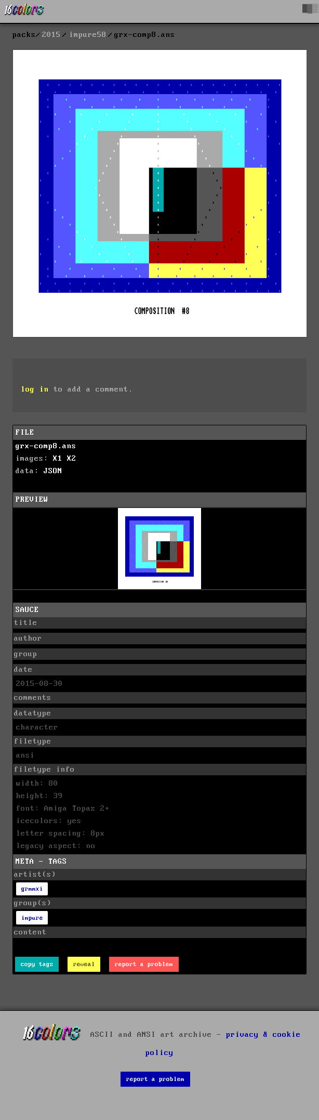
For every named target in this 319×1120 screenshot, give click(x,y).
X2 (71, 458)
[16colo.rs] (24, 11)
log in (35, 389)
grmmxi (32, 888)
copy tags (37, 964)
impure (32, 918)
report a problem (144, 964)
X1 (57, 458)
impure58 (88, 35)
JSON (53, 471)
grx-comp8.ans (46, 446)
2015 (51, 35)
